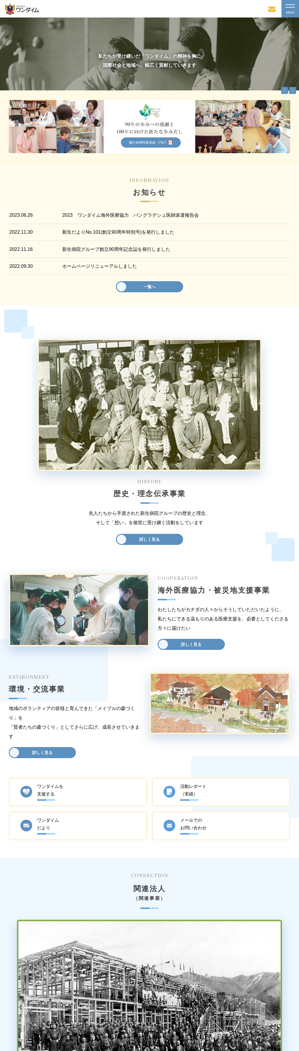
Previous (284, 90)
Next (292, 90)
